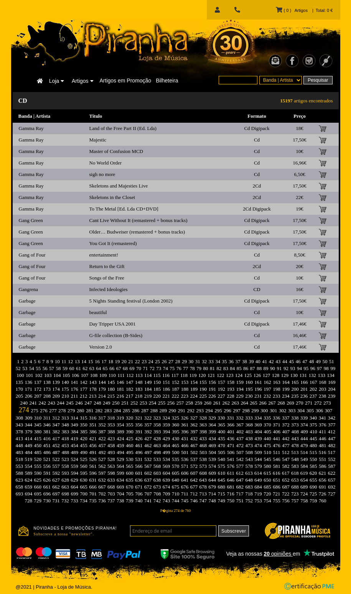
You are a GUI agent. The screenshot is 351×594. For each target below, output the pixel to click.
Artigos (82, 81)
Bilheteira (167, 80)
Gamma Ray (31, 128)
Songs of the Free (106, 278)
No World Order (105, 163)
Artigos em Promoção (126, 80)
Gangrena (28, 289)
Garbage (27, 301)
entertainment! (104, 255)
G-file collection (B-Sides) (116, 335)
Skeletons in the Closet (112, 197)
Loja (56, 81)
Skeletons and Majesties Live (118, 186)
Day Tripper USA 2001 (112, 324)
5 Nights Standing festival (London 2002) (131, 301)
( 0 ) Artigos (291, 10)
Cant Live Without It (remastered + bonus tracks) (138, 220)
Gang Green (31, 220)
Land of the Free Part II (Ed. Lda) (123, 128)
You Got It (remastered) (113, 243)
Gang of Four (32, 255)
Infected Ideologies (108, 289)
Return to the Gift (107, 266)
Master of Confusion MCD (116, 151)
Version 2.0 (100, 347)
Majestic (98, 140)
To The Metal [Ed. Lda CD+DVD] (123, 209)
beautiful (98, 312)
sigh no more (102, 174)
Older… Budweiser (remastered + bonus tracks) (137, 232)
